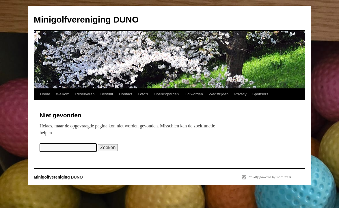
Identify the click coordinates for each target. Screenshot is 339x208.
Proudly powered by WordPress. (269, 177)
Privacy (240, 94)
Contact (125, 94)
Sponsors (260, 94)
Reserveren (84, 94)
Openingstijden (166, 94)
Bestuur (106, 94)
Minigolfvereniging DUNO (86, 19)
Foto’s (143, 94)
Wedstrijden (218, 94)
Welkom (63, 94)
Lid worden (194, 94)
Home (45, 94)
